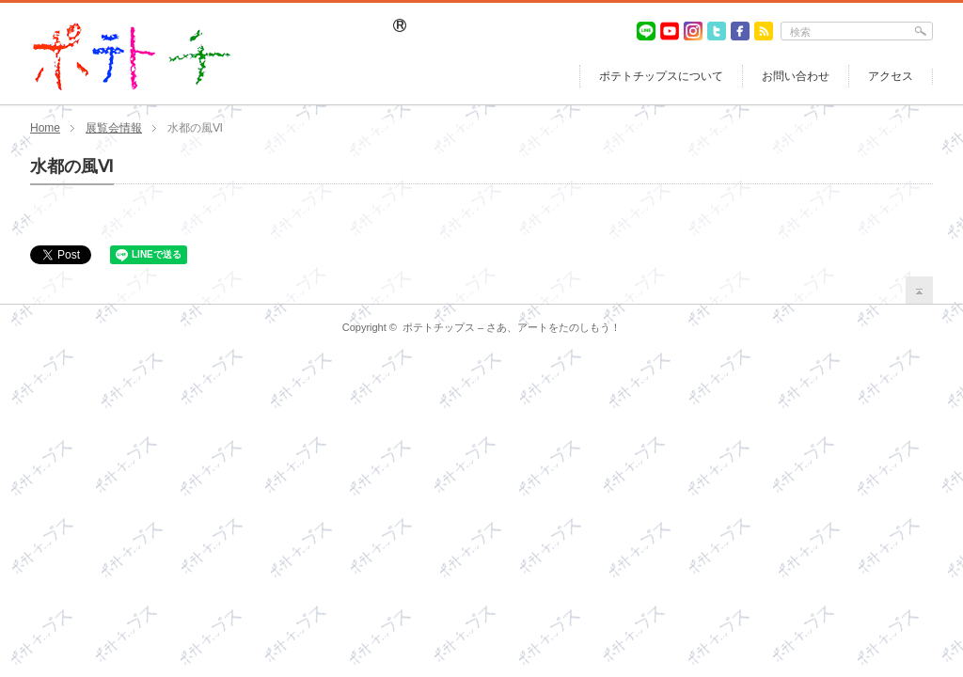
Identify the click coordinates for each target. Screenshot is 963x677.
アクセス (890, 76)
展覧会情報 (114, 127)
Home (45, 127)
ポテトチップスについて (661, 76)
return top (919, 290)
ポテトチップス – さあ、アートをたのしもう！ (512, 327)
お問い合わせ (795, 76)
